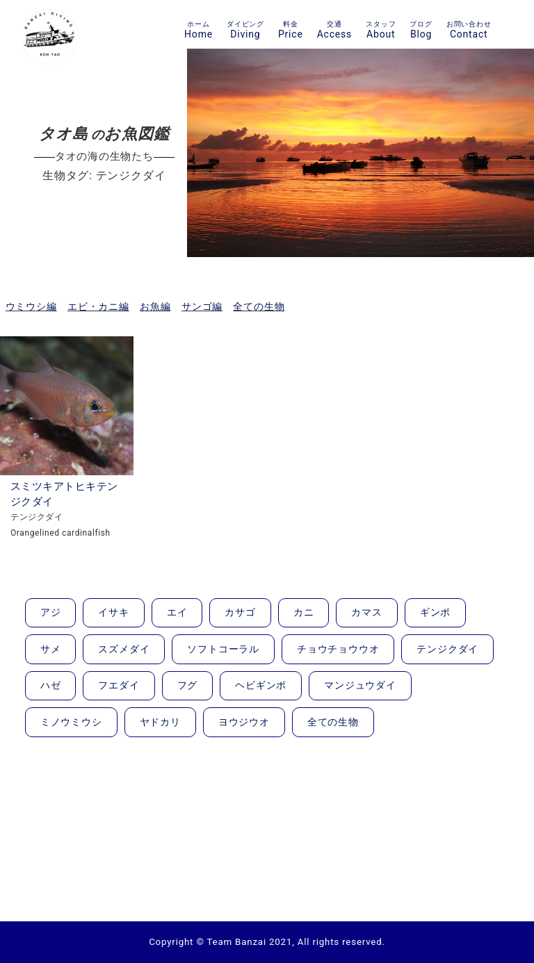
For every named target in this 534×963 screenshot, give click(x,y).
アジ (50, 612)
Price (290, 29)
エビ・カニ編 (98, 306)
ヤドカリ (160, 721)
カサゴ (240, 612)
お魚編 (155, 306)
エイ (177, 612)
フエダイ (118, 685)
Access (334, 29)
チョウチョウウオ (338, 649)
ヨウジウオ (244, 721)
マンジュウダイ (360, 685)
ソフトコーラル (223, 649)
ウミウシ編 (31, 306)
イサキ (113, 612)
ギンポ (435, 612)
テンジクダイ (447, 649)
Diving (245, 29)
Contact (469, 29)
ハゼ (50, 685)
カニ (303, 612)
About (381, 29)
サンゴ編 (201, 306)
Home (198, 29)
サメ (50, 649)
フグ (187, 685)
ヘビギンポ (260, 685)
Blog (421, 29)
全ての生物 (258, 306)
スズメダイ (123, 649)
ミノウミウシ (71, 721)
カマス (366, 612)
